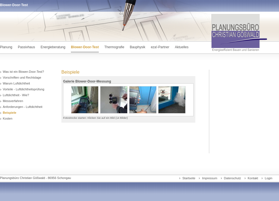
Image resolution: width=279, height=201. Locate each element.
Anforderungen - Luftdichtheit (22, 106)
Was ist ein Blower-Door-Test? (23, 71)
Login (268, 178)
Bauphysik (137, 47)
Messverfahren (13, 101)
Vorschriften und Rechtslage (22, 77)
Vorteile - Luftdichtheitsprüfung (23, 89)
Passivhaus (26, 47)
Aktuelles (182, 47)
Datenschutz (232, 178)
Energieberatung (52, 47)
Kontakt (253, 178)
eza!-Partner (160, 47)
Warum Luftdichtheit (16, 83)
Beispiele (9, 112)
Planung (6, 47)
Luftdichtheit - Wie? (16, 95)
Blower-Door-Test (85, 47)
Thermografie (114, 47)
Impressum (209, 178)
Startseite (188, 178)
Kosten (7, 118)
